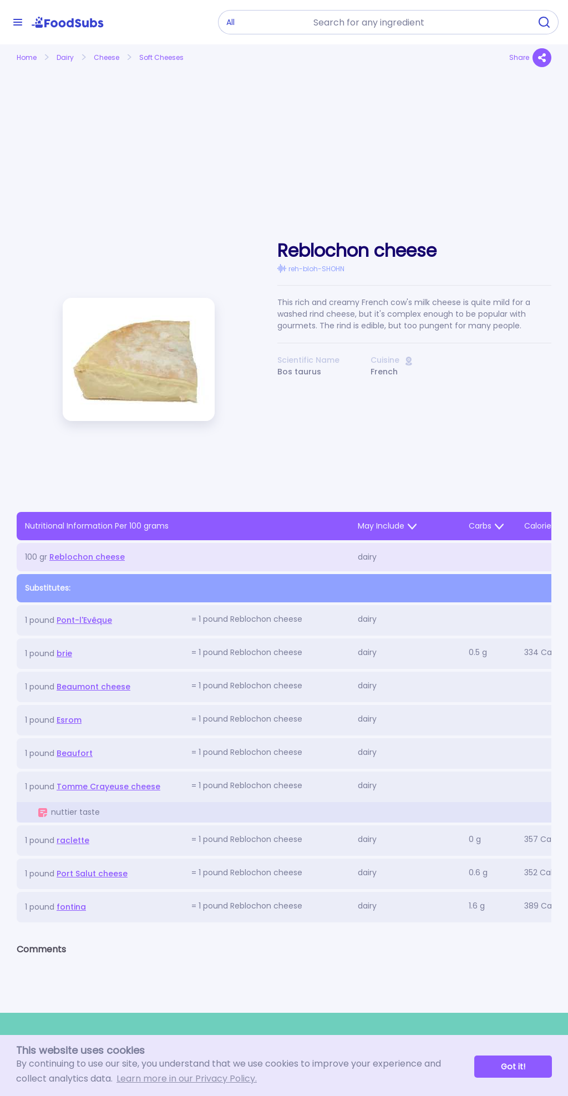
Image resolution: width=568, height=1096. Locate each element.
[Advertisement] (100, 140)
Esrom (69, 719)
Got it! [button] (513, 1066)
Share (530, 58)
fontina (71, 906)
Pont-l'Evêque (84, 620)
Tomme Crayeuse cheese (108, 786)
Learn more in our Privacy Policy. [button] (186, 1078)
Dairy (65, 57)
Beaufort (75, 753)
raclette (73, 840)
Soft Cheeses (161, 57)
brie (64, 653)
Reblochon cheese (87, 556)
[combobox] (419, 22)
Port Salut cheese (92, 873)
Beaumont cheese (93, 686)
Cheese (106, 57)
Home (27, 57)
